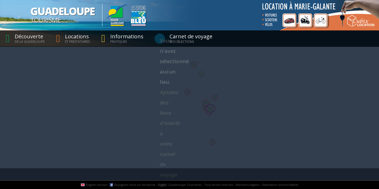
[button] (164, 93)
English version (96, 185)
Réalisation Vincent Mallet (280, 185)
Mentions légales (248, 185)
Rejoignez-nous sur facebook (134, 185)
